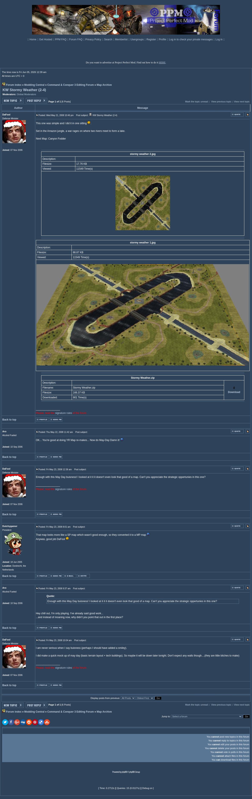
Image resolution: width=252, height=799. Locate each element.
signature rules (63, 413)
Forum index (13, 84)
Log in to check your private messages (191, 39)
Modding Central (34, 84)
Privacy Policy (93, 39)
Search (108, 39)
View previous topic (221, 101)
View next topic (242, 101)
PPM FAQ (61, 39)
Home (33, 39)
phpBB (124, 772)
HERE (162, 62)
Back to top (9, 419)
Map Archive (104, 84)
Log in (219, 39)
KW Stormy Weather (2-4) (24, 90)
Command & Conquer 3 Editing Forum (70, 84)
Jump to (166, 716)
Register (152, 39)
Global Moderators (26, 94)
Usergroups (137, 39)
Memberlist (121, 39)
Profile (163, 39)
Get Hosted (46, 39)
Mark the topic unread (196, 101)
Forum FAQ (76, 39)
